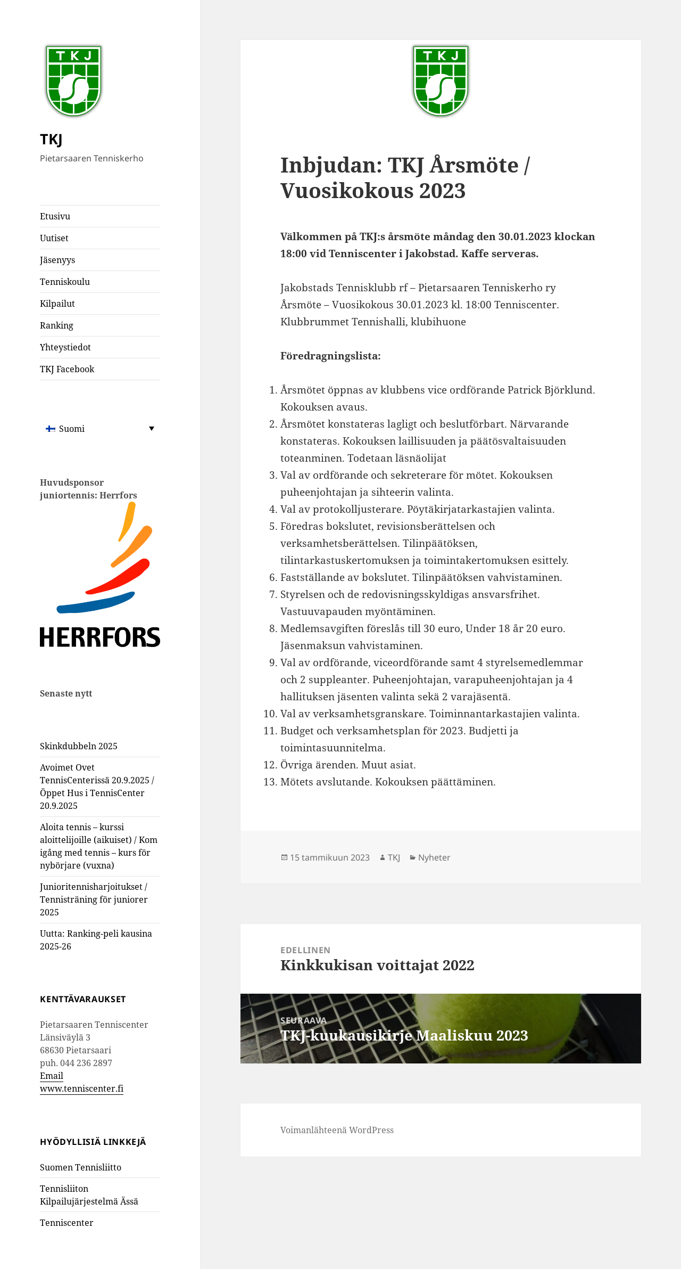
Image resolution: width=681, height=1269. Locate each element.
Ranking (56, 325)
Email (51, 1076)
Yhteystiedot (65, 347)
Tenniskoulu (65, 282)
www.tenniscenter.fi (81, 1088)
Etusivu (55, 216)
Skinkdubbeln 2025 (79, 746)
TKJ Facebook (67, 369)
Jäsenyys (57, 260)
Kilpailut (57, 303)
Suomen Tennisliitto (80, 1167)
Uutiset (54, 238)
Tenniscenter (67, 1223)
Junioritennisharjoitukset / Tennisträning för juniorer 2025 (94, 899)
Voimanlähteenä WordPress (337, 1130)
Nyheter (434, 857)
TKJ (51, 139)
